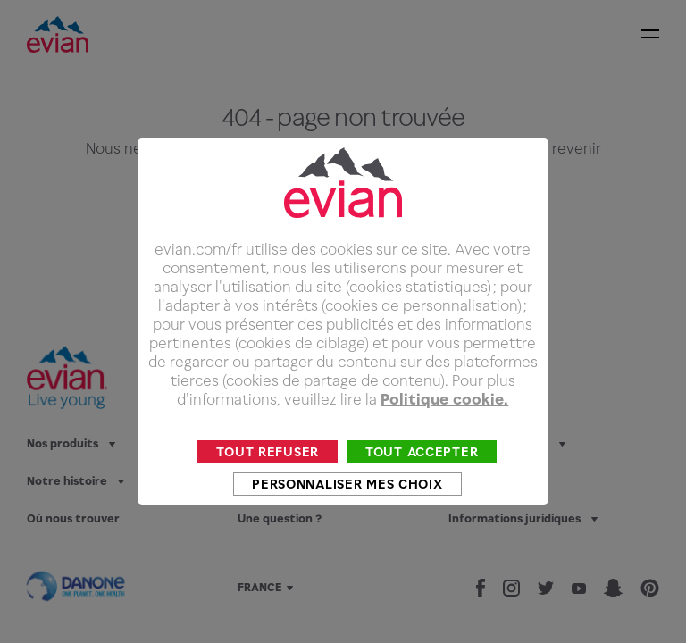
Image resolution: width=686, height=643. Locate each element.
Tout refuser (267, 477)
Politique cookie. (444, 425)
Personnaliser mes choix (347, 509)
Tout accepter (421, 477)
